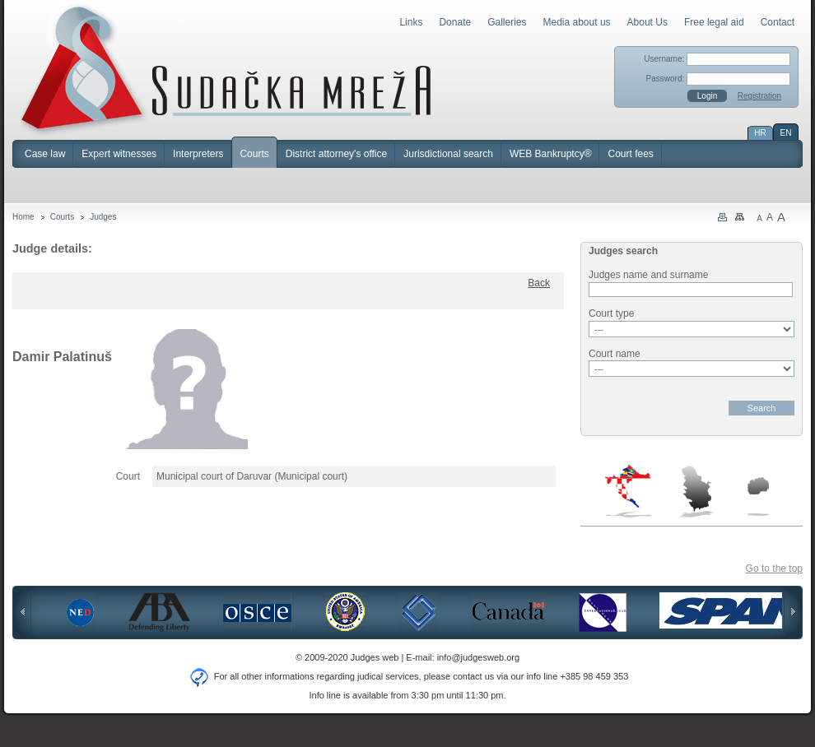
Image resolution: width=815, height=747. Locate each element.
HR (760, 132)
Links (410, 22)
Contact (777, 22)
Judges (103, 216)
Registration (759, 95)
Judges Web (226, 69)
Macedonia (758, 496)
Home (23, 216)
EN (786, 132)
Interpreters (198, 154)
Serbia (696, 491)
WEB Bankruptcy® (551, 154)
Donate (455, 22)
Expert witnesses (119, 154)
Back (539, 283)
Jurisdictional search (448, 154)
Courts (254, 154)
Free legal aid (714, 22)
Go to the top (774, 568)
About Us (647, 22)
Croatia (629, 491)
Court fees (630, 154)
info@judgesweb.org (478, 657)
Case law (45, 154)
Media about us (577, 22)
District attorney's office (336, 154)
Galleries (506, 22)
